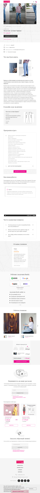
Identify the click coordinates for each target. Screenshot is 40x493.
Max (28, 480)
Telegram (25, 480)
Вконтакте (19, 480)
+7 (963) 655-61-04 (20, 474)
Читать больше (17, 265)
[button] (32, 68)
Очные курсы (20, 465)
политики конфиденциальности (18, 397)
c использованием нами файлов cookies (12, 489)
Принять (31, 488)
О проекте (20, 469)
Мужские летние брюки (12, 111)
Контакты (20, 471)
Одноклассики (22, 480)
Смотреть (10, 337)
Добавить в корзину (10, 36)
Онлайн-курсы (20, 467)
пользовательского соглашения (18, 396)
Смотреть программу (7, 39)
